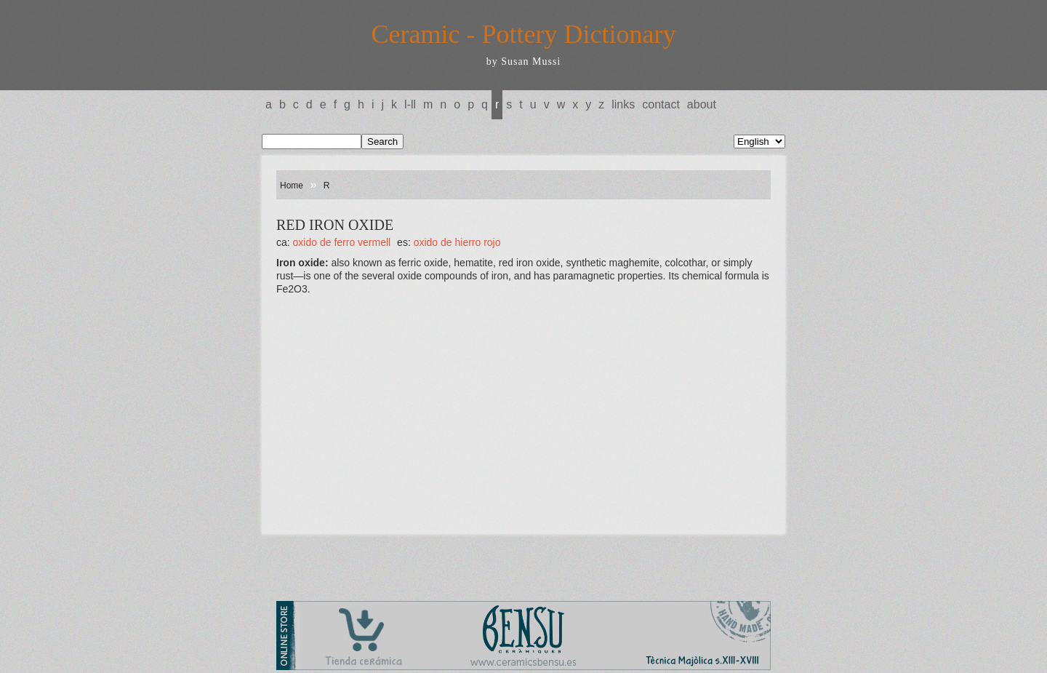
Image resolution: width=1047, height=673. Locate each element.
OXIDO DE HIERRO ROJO (457, 242)
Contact (661, 104)
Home (291, 185)
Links (623, 104)
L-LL (410, 104)
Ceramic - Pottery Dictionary (524, 34)
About (701, 104)
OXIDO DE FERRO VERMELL (342, 242)
